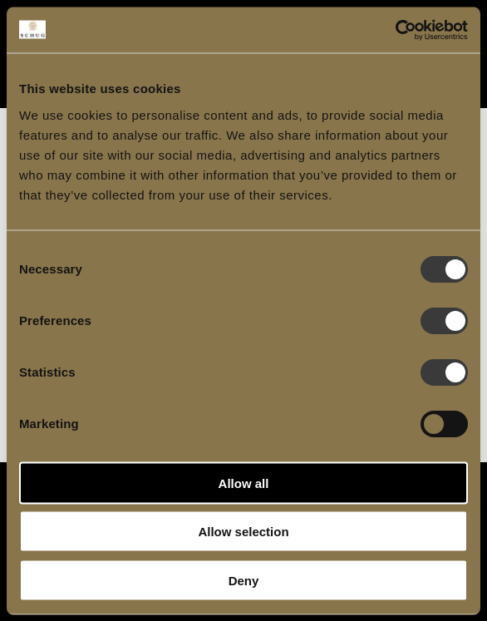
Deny (244, 580)
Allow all (244, 483)
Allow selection (243, 532)
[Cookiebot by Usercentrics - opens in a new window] (395, 30)
